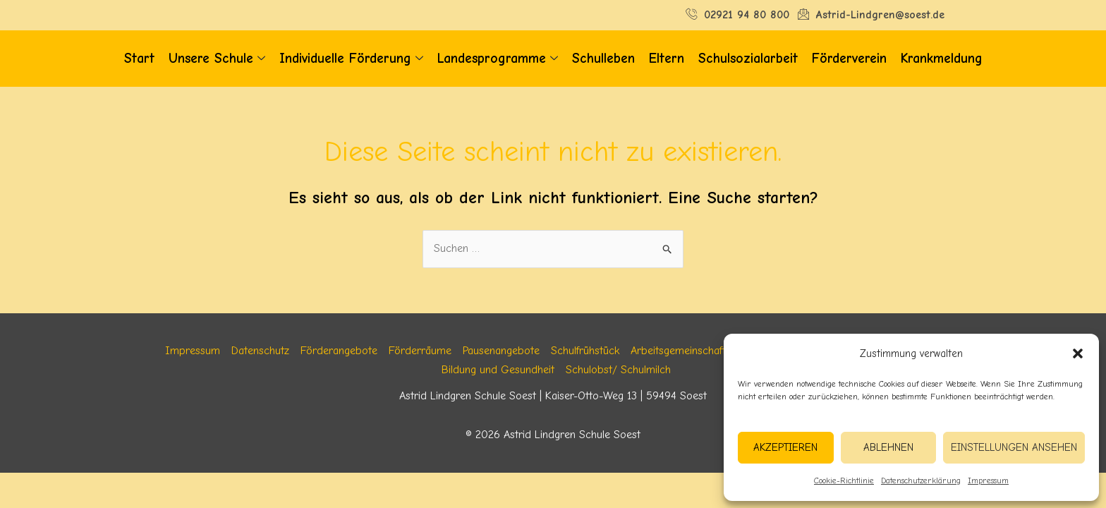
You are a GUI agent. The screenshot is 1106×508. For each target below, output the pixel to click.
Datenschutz (260, 350)
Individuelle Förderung (351, 58)
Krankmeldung (942, 58)
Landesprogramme (497, 58)
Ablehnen (888, 447)
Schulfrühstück (585, 350)
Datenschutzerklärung (921, 480)
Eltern (666, 58)
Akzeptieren (785, 447)
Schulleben (603, 58)
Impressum (988, 480)
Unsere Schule (217, 58)
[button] (1078, 353)
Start (139, 58)
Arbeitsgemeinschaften (684, 350)
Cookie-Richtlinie (844, 480)
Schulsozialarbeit (748, 58)
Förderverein (849, 58)
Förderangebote (338, 350)
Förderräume (420, 350)
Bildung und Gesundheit (498, 369)
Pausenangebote (501, 350)
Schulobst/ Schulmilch (618, 369)
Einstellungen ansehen (1014, 447)
